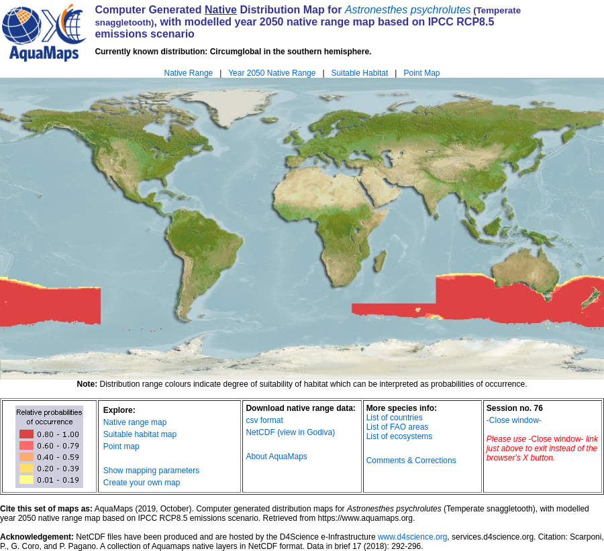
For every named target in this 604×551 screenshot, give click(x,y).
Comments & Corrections (411, 460)
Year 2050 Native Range (271, 73)
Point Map (421, 73)
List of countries (394, 417)
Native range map (135, 422)
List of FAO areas (397, 427)
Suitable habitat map (140, 434)
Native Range (188, 73)
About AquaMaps (276, 456)
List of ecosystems (399, 436)
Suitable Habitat (360, 73)
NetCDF (260, 432)
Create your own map (142, 482)
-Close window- (514, 420)
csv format (264, 420)
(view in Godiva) (306, 432)
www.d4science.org (412, 537)
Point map (121, 446)
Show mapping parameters (151, 470)
